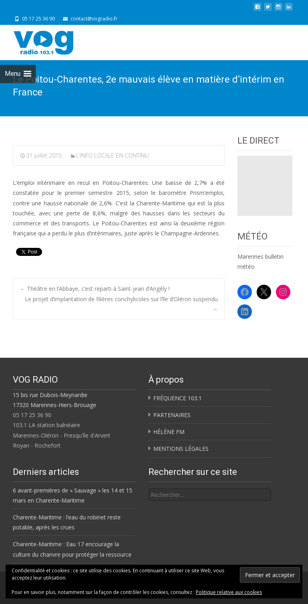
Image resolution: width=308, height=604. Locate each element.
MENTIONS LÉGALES (181, 448)
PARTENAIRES (171, 415)
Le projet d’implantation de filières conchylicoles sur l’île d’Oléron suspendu (121, 304)
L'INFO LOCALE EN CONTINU (112, 155)
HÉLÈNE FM (168, 432)
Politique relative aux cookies (229, 592)
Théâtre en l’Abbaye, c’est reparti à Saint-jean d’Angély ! (95, 288)
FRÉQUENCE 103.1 (177, 398)
